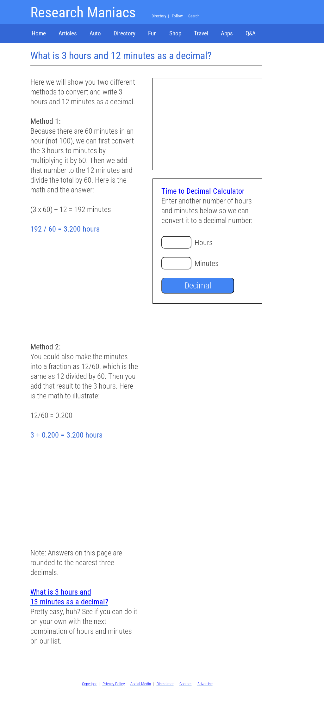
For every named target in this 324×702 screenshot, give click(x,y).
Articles (68, 33)
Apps (227, 33)
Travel (201, 33)
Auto (95, 33)
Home (39, 33)
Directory (124, 33)
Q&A (251, 33)
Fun (152, 33)
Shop (175, 33)
